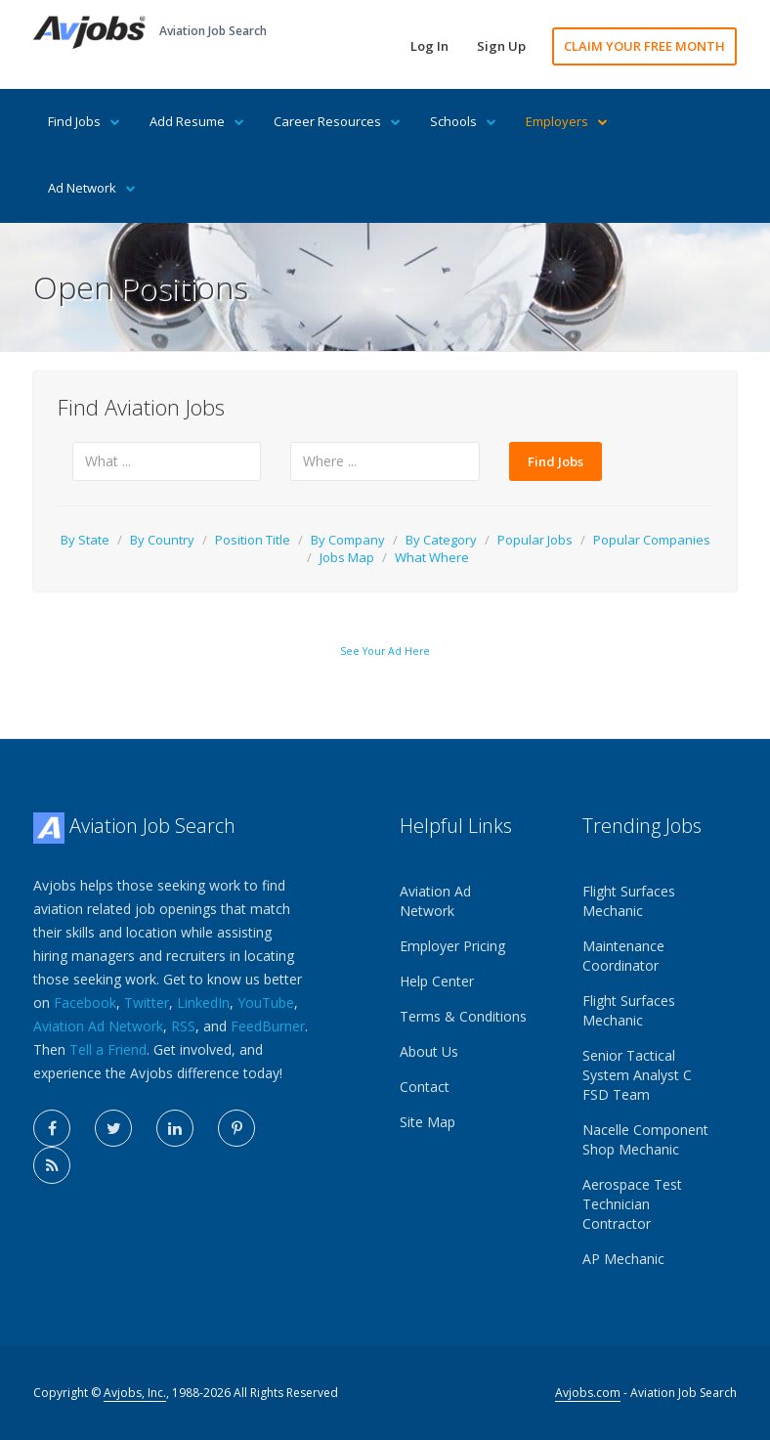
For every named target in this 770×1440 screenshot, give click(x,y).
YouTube (265, 1002)
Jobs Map (347, 557)
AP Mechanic (623, 1258)
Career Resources (337, 121)
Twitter (146, 1002)
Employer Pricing (452, 946)
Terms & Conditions (463, 1016)
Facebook (85, 1002)
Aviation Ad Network (98, 1026)
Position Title (252, 539)
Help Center (437, 981)
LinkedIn (203, 1002)
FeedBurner (268, 1026)
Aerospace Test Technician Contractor (632, 1204)
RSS (183, 1026)
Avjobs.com (587, 1392)
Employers (567, 121)
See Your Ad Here (385, 651)
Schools (463, 121)
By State (85, 539)
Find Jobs (84, 121)
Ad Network (92, 187)
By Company (348, 539)
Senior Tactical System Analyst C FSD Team (637, 1075)
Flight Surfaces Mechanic (628, 901)
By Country (162, 539)
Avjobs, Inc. (135, 1392)
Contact (424, 1086)
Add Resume (197, 121)
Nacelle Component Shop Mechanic (645, 1139)
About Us (429, 1051)
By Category (441, 539)
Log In (429, 46)
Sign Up (501, 46)
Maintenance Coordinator (623, 956)
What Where (432, 557)
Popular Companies (651, 539)
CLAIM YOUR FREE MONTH (644, 46)
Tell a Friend (108, 1049)
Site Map (427, 1122)
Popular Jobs (535, 539)
